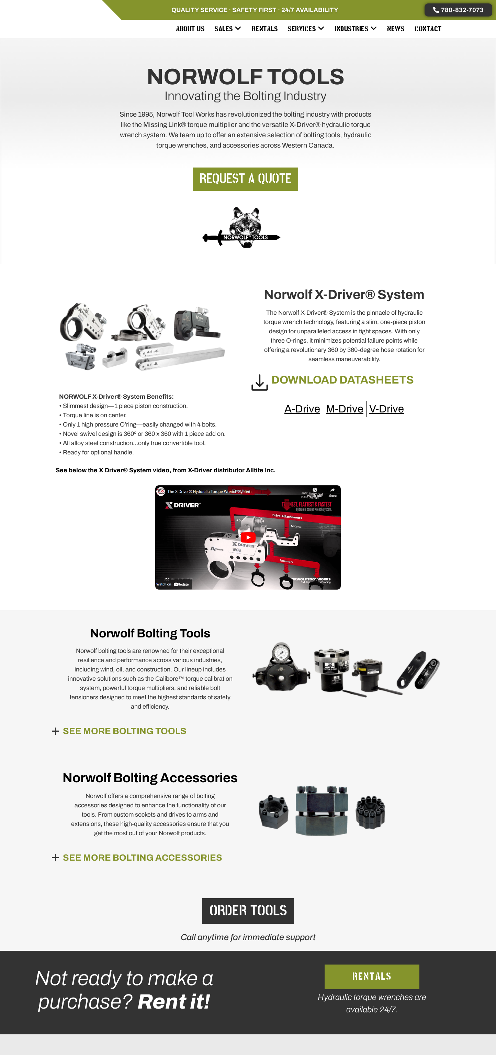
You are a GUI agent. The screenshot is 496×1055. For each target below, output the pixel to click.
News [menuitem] (395, 29)
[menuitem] (228, 29)
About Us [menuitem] (190, 29)
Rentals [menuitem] (265, 29)
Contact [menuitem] (428, 29)
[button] (96, 731)
